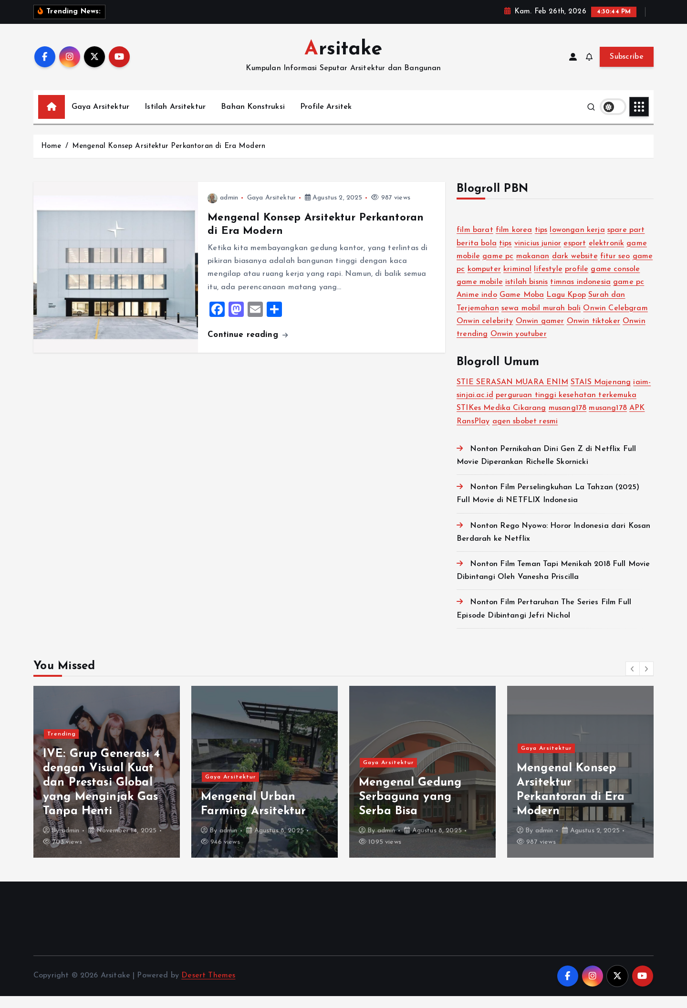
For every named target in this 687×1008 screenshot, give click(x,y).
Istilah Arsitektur (175, 119)
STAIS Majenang (601, 395)
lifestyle (548, 281)
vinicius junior (537, 255)
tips (541, 242)
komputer (484, 281)
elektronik (607, 255)
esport (574, 255)
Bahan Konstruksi (253, 119)
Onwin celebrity (485, 333)
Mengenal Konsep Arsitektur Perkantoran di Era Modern (168, 158)
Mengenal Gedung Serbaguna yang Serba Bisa (568, 809)
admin (223, 210)
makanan (533, 268)
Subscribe (627, 69)
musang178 (567, 420)
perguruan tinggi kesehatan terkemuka (566, 407)
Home (51, 158)
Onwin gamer (540, 333)
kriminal (517, 281)
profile (576, 281)
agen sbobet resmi (525, 433)
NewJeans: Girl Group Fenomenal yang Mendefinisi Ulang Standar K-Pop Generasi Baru (102, 795)
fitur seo (615, 268)
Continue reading (248, 347)
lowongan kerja (577, 242)
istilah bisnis (526, 294)
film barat (475, 242)
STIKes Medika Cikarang (501, 420)
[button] (632, 680)
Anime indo (477, 307)
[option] (106, 784)
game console (615, 281)
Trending (61, 746)
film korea (514, 242)
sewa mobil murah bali (541, 320)
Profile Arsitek (326, 119)
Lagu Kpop (565, 307)
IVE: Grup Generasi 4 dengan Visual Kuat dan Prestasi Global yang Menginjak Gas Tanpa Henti (259, 795)
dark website (575, 268)
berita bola (477, 255)
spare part (626, 242)
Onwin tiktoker (593, 333)
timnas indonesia (580, 294)
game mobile (480, 294)
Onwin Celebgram (615, 320)
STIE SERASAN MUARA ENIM (512, 395)
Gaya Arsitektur (100, 119)
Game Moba (522, 307)
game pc (497, 268)
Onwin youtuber (518, 346)
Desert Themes (208, 988)
